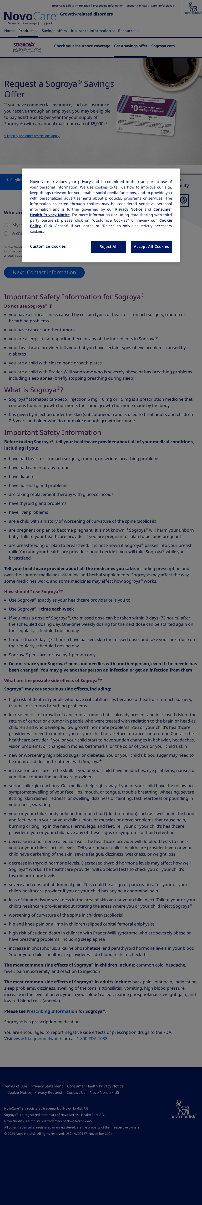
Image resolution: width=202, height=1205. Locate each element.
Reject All (108, 246)
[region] (101, 215)
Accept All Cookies (151, 246)
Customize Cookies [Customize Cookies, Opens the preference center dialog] (48, 246)
